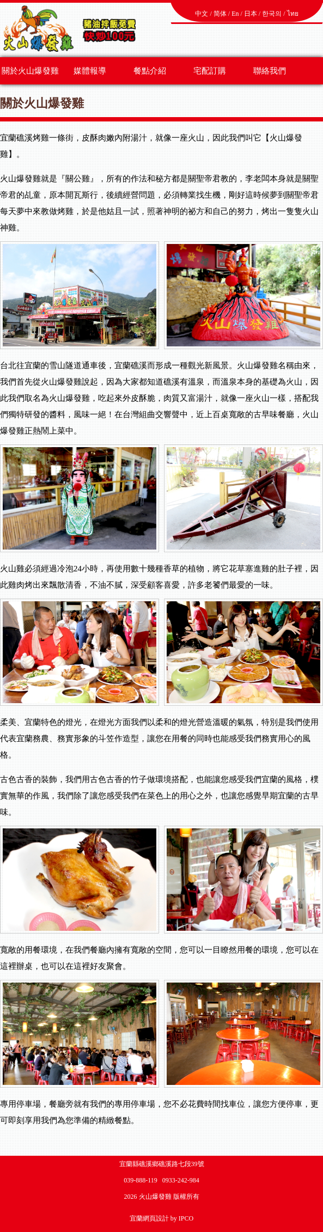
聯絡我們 (269, 70)
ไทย (292, 13)
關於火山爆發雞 (30, 70)
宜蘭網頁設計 (149, 1218)
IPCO (186, 1218)
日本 (250, 13)
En (235, 13)
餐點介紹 (149, 70)
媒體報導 (90, 70)
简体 (220, 13)
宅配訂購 (209, 70)
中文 (201, 13)
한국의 (272, 13)
